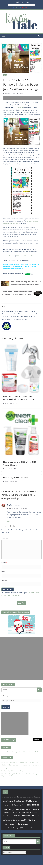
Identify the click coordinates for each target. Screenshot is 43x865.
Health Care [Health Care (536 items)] (30, 809)
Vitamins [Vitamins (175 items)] (38, 828)
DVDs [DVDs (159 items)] (20, 805)
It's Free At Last (33, 752)
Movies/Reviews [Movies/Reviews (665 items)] (28, 816)
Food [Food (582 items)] (24, 805)
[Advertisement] (23, 98)
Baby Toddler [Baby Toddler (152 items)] (10, 797)
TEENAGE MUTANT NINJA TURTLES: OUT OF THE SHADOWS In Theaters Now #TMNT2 (26, 283)
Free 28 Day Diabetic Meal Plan (16, 477)
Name (4, 563)
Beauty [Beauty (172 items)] (15, 797)
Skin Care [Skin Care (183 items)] (29, 824)
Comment (5, 538)
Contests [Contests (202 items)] (5, 801)
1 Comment (20, 93)
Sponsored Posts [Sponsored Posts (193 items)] (7, 828)
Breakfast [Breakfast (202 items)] (26, 797)
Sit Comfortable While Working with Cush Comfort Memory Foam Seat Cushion (17, 294)
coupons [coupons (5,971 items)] (27, 800)
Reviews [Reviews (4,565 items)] (22, 824)
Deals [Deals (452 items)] (11, 805)
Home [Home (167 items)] (11, 812)
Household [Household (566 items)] (27, 812)
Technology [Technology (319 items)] (14, 828)
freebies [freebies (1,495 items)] (35, 804)
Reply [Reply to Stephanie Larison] (8, 521)
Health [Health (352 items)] (23, 809)
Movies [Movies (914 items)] (19, 815)
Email (3, 571)
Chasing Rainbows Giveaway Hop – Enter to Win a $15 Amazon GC (21, 765)
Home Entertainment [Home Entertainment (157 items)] (18, 812)
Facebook (12, 256)
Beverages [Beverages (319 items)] (20, 797)
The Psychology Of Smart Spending (12, 771)
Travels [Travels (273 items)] (33, 828)
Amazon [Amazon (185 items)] (5, 797)
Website (18, 256)
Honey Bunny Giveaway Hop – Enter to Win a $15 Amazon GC (19, 762)
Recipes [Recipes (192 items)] (15, 825)
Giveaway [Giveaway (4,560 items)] (8, 809)
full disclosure (18, 107)
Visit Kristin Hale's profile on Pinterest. (16, 752)
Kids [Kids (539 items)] (14, 816)
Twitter (25, 256)
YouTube (31, 256)
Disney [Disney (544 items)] (16, 805)
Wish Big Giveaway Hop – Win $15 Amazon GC (15, 768)
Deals (5, 75)
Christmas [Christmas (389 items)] (37, 797)
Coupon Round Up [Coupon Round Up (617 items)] (14, 801)
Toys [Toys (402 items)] (20, 828)
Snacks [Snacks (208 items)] (34, 825)
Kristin (14, 93)
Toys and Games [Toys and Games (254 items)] (26, 828)
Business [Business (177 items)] (31, 797)
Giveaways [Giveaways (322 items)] (17, 809)
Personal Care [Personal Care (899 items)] (11, 820)
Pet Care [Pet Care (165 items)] (19, 820)
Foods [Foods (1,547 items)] (28, 804)
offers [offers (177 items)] (36, 815)
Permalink (24, 508)
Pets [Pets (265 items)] (22, 820)
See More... (37, 740)
